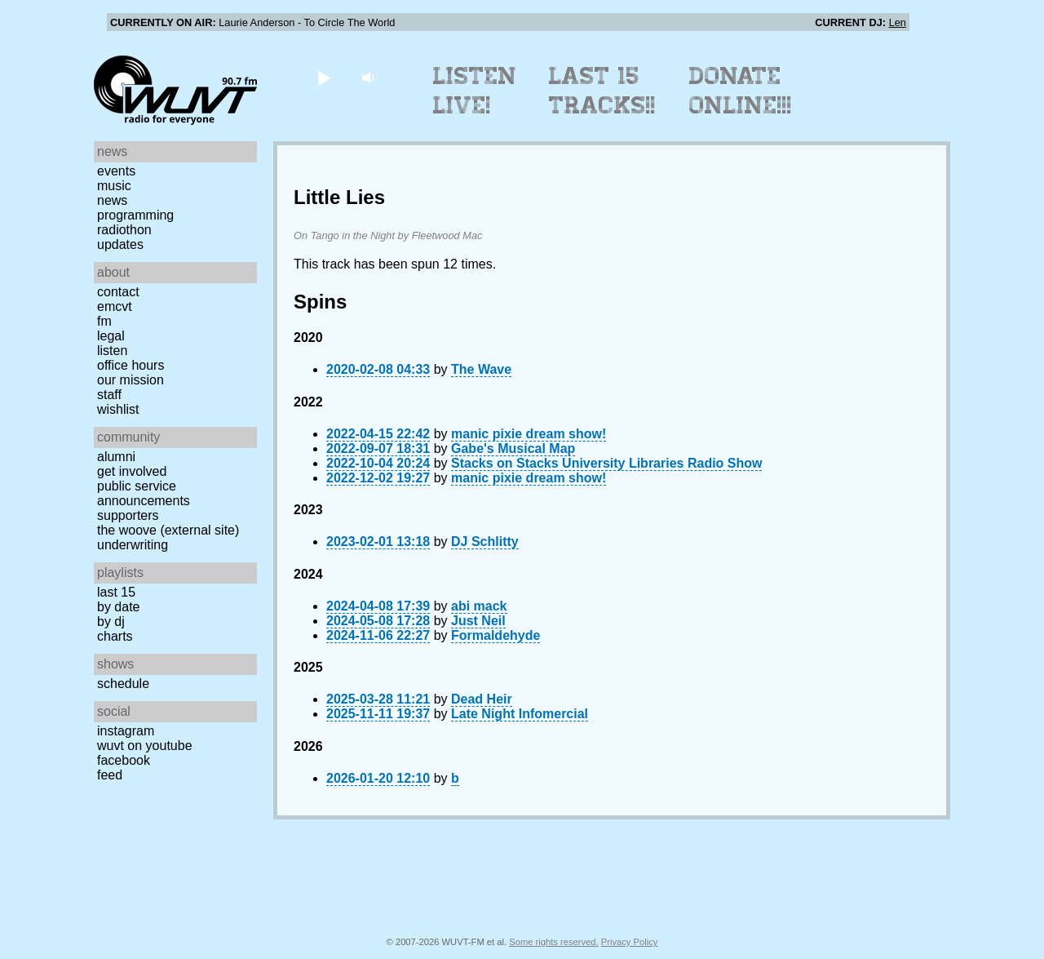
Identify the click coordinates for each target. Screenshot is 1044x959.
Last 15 (116, 592)
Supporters (128, 515)
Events (116, 171)
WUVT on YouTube (144, 746)
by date (118, 607)
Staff (109, 395)
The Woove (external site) (168, 530)
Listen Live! (475, 90)
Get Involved (131, 471)
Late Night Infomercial (519, 714)
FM (104, 321)
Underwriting (132, 545)
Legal (111, 336)
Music (114, 186)
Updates (120, 244)
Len (897, 22)
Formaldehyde (495, 635)
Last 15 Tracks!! (602, 90)
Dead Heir (481, 699)
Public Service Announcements (143, 493)
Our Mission (130, 380)
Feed (109, 775)
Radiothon (124, 230)
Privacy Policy (629, 942)
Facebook (123, 760)
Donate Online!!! (740, 90)
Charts (115, 636)
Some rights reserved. (553, 942)
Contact (118, 292)
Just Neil (478, 621)
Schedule (123, 683)
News (112, 200)
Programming (135, 215)
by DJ (111, 621)
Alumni (116, 457)
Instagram (125, 731)
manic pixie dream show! (528, 434)
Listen (112, 350)
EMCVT (114, 306)
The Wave (481, 369)
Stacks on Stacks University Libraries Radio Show (606, 463)
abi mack (479, 606)
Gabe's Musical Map (513, 448)
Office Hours (130, 365)
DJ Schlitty (485, 541)
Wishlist (118, 409)
